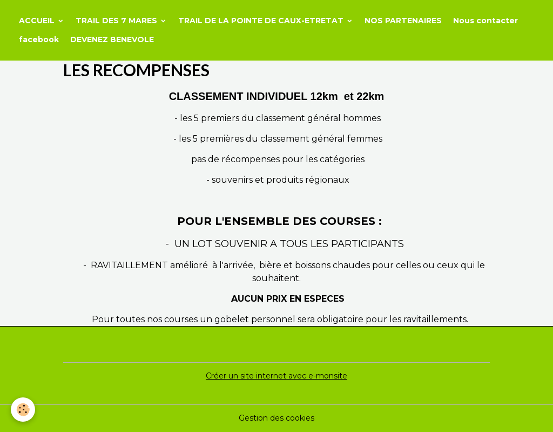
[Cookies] (23, 409)
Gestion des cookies (276, 418)
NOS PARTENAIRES (403, 20)
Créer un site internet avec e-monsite (276, 376)
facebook (39, 39)
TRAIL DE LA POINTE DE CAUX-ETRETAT (262, 20)
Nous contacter (485, 20)
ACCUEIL (38, 20)
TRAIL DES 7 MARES (117, 20)
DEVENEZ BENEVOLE (112, 39)
